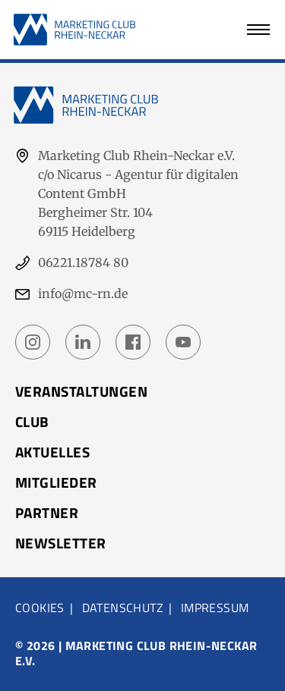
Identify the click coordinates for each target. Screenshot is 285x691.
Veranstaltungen (81, 391)
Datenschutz (122, 607)
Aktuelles (52, 452)
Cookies (40, 607)
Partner (46, 512)
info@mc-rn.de (83, 293)
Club (32, 421)
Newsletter (60, 543)
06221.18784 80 (83, 262)
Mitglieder (56, 482)
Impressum (215, 607)
